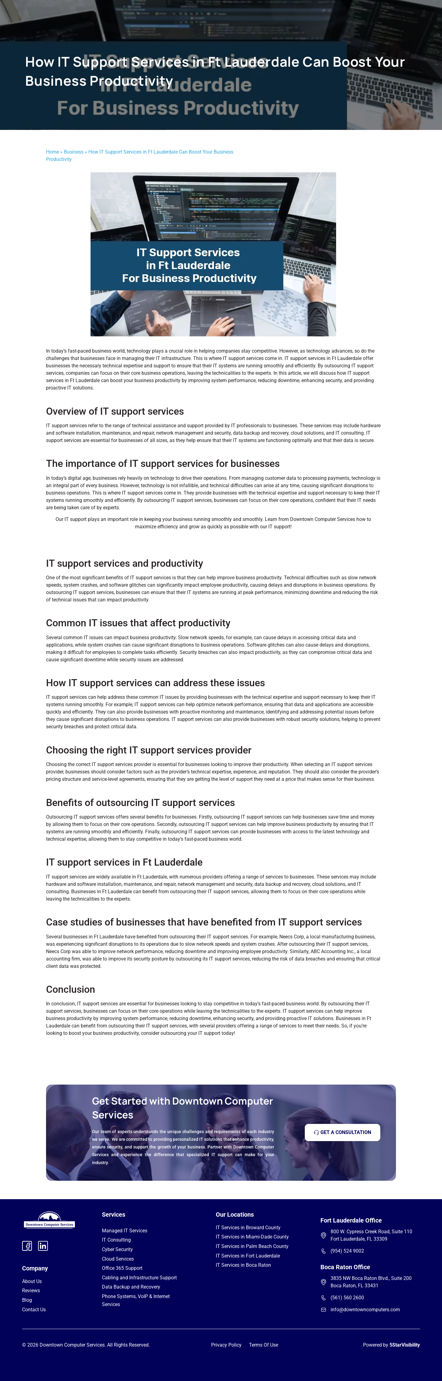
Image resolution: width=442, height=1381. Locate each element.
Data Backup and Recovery (131, 1287)
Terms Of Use (263, 1345)
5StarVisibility (405, 1345)
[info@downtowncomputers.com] (323, 1310)
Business (73, 152)
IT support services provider (121, 764)
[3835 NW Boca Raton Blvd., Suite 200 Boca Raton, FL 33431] (323, 1282)
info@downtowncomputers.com (365, 1310)
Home (52, 152)
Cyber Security (117, 1249)
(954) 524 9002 (347, 1251)
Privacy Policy (226, 1345)
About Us (32, 1281)
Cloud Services (118, 1259)
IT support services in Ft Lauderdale (323, 358)
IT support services (142, 493)
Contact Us (34, 1310)
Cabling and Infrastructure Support (139, 1278)
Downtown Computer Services (322, 519)
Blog (27, 1300)
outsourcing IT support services (212, 824)
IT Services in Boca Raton (243, 1265)
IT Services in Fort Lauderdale (248, 1256)
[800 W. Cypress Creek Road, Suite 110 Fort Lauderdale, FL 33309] (323, 1235)
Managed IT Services (124, 1231)
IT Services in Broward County (248, 1227)
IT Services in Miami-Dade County (252, 1237)
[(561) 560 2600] (323, 1298)
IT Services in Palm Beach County (252, 1246)
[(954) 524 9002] (323, 1251)
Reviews (31, 1290)
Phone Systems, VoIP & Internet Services (136, 1300)
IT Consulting (116, 1240)
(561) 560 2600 (347, 1298)
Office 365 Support (122, 1268)
